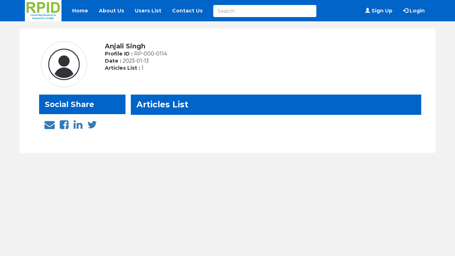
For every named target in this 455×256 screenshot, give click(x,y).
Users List (148, 10)
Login (414, 10)
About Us (111, 10)
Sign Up (378, 10)
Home (80, 10)
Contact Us (187, 10)
